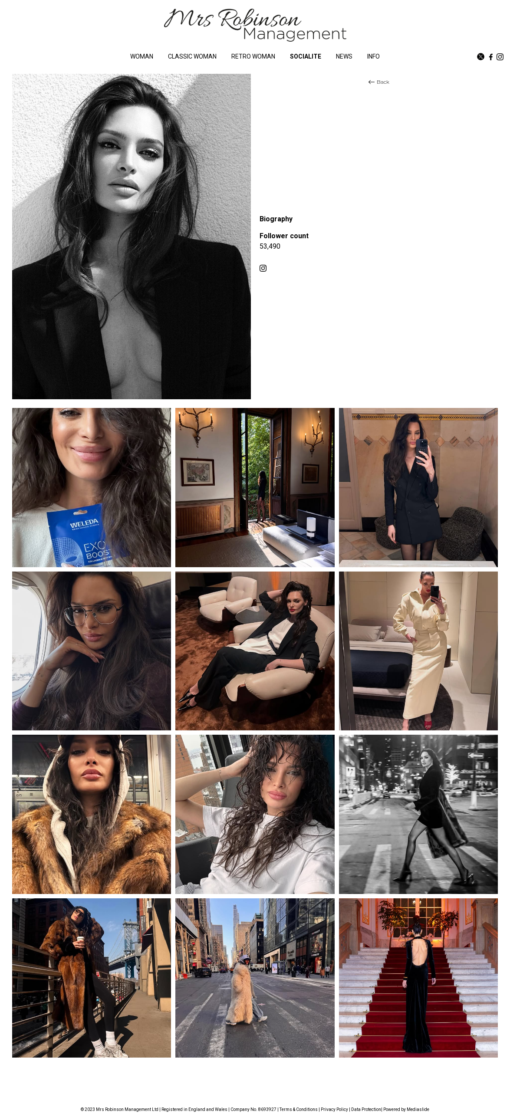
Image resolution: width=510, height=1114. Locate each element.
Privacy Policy (334, 1109)
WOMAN (141, 56)
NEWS (344, 56)
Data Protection (366, 1109)
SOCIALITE (305, 56)
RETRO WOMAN (253, 56)
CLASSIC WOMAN (192, 56)
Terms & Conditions (299, 1109)
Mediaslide (418, 1109)
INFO (373, 56)
